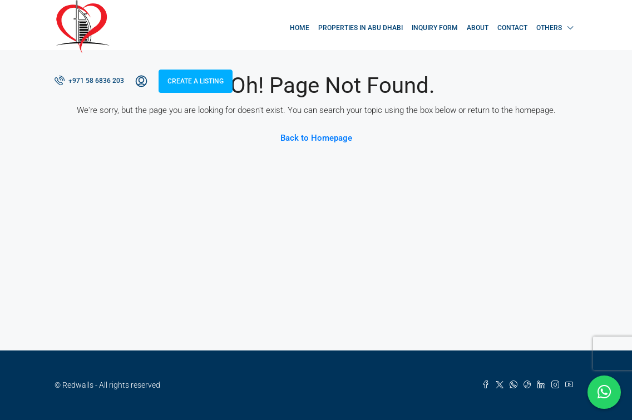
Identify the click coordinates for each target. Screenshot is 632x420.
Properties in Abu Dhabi (360, 28)
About (477, 28)
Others (549, 28)
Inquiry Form (435, 28)
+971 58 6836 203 (89, 80)
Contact (512, 28)
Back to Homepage (316, 138)
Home (299, 28)
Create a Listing (195, 81)
